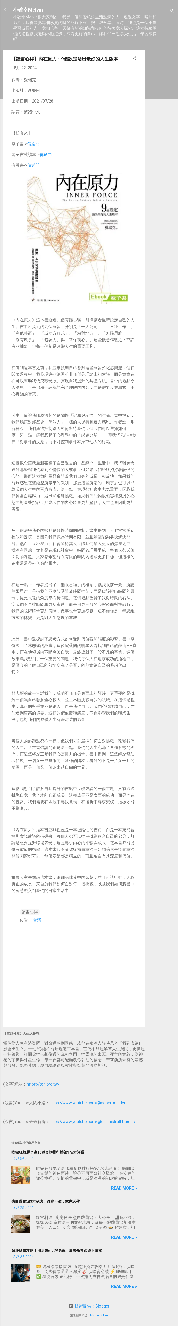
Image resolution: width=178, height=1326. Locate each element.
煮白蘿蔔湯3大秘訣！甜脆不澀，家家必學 (45, 1201)
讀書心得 (30, 911)
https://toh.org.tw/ (43, 1084)
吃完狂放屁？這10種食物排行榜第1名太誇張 (47, 1152)
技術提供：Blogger (89, 1306)
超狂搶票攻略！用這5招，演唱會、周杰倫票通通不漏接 (56, 1250)
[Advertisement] (161, 111)
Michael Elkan (99, 1315)
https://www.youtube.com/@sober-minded (88, 1102)
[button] (134, 59)
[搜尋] (172, 11)
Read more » (124, 1188)
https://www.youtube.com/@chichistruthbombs (92, 1121)
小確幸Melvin (28, 10)
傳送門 (33, 143)
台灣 (37, 920)
